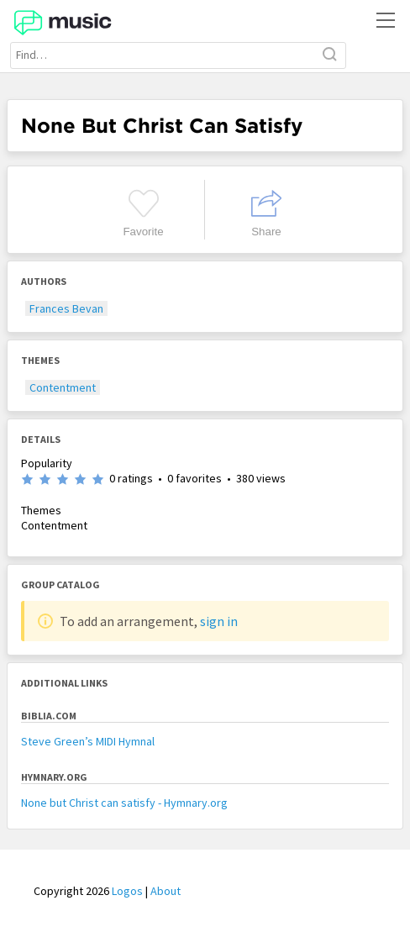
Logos (127, 890)
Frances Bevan (66, 308)
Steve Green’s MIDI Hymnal (88, 741)
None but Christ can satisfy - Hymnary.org (124, 802)
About (165, 890)
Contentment (62, 387)
